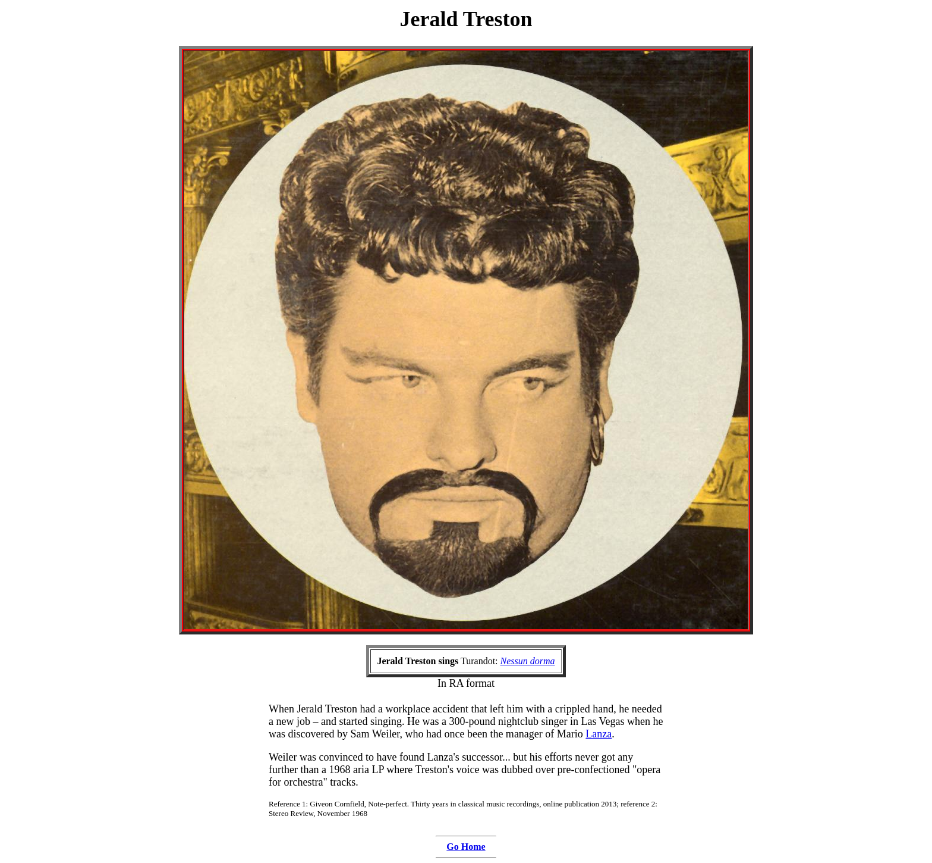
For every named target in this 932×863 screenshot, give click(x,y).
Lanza (598, 734)
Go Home (465, 847)
